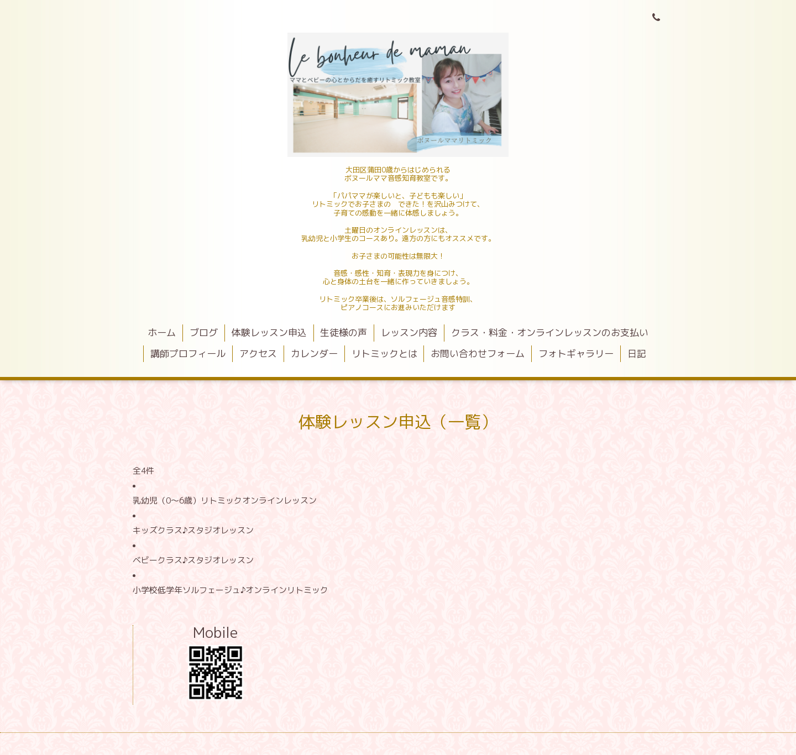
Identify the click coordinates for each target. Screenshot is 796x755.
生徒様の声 (343, 332)
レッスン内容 (409, 332)
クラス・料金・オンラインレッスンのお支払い (549, 332)
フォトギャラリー (576, 353)
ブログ (204, 332)
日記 (636, 353)
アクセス (258, 353)
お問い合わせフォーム (478, 353)
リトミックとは (384, 353)
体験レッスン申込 (269, 332)
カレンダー (314, 353)
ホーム (162, 332)
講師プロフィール (188, 353)
